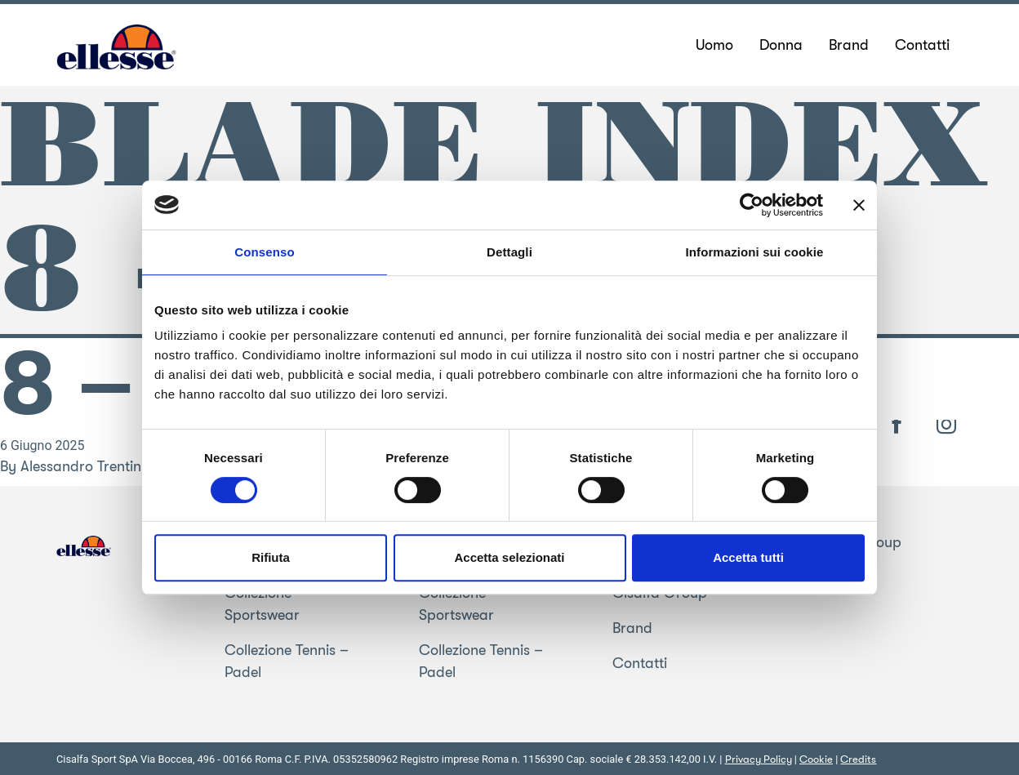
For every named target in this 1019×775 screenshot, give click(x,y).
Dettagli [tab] (509, 252)
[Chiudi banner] (859, 205)
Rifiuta (270, 557)
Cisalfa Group (854, 542)
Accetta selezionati (509, 557)
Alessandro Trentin (80, 466)
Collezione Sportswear (262, 604)
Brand (632, 628)
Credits (858, 759)
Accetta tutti (748, 557)
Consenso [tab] (264, 252)
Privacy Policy (758, 759)
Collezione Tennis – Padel (287, 661)
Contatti (639, 663)
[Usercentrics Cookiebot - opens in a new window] (751, 205)
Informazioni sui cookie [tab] (755, 252)
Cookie (816, 759)
